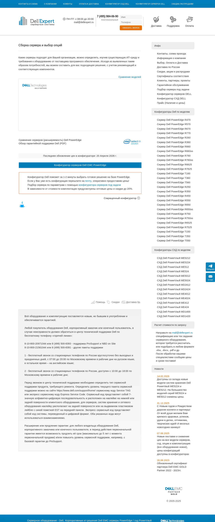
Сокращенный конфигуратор (120, 198)
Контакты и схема (27, 4)
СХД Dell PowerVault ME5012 (173, 276)
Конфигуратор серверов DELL (150, 4)
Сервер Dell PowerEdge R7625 (174, 169)
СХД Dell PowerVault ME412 (173, 302)
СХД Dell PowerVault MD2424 (173, 289)
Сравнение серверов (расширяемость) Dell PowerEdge (50, 140)
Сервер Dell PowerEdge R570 (173, 124)
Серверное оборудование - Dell (45, 520)
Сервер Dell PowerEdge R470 (173, 120)
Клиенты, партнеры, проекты (173, 80)
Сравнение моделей (130, 77)
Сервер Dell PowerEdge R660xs (175, 151)
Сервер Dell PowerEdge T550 (173, 240)
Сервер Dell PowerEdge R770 (173, 133)
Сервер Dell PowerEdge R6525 (174, 222)
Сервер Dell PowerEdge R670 (173, 128)
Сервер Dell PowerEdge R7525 (174, 227)
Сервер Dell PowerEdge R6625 (174, 164)
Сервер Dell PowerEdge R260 (173, 137)
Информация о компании (171, 58)
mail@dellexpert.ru (84, 22)
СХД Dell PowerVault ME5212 (173, 258)
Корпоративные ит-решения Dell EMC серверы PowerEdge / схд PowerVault (108, 520)
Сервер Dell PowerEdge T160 (173, 173)
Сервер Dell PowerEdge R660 (173, 146)
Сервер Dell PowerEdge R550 (173, 200)
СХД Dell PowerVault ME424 (173, 307)
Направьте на (164, 332)
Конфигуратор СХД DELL (117, 4)
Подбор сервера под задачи (173, 89)
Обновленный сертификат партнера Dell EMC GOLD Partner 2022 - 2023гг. (172, 467)
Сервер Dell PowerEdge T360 (173, 178)
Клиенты (67, 4)
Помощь (98, 302)
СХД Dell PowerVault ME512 (173, 267)
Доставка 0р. (131, 302)
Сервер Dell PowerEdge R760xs (175, 160)
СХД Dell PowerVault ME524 (173, 271)
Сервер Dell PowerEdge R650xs (175, 209)
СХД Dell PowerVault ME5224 (173, 262)
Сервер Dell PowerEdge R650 (173, 204)
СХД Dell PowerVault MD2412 (173, 284)
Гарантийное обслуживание (173, 85)
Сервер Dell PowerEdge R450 (173, 196)
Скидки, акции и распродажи (173, 71)
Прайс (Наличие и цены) (171, 103)
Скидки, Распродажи (182, 4)
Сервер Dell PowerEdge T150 (173, 231)
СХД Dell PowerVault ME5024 (173, 280)
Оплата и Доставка (89, 4)
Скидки (113, 302)
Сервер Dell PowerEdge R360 (173, 142)
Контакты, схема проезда (171, 53)
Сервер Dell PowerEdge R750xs (175, 218)
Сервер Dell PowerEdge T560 (173, 182)
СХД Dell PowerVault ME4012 (173, 294)
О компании (50, 4)
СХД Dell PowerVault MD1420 (173, 316)
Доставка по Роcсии (168, 67)
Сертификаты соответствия (173, 76)
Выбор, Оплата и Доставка (172, 62)
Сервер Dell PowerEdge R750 (173, 213)
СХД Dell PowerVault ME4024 (173, 298)
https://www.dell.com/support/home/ (76, 390)
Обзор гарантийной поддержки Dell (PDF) (42, 143)
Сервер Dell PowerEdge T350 (173, 236)
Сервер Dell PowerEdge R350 (173, 191)
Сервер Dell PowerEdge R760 (173, 155)
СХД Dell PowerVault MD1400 (173, 311)
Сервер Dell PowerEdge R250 (173, 187)
